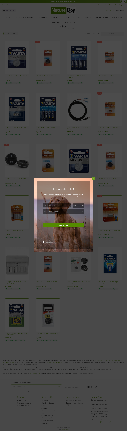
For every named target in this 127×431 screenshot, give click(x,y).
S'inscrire (63, 225)
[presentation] (58, 219)
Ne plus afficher (50, 242)
